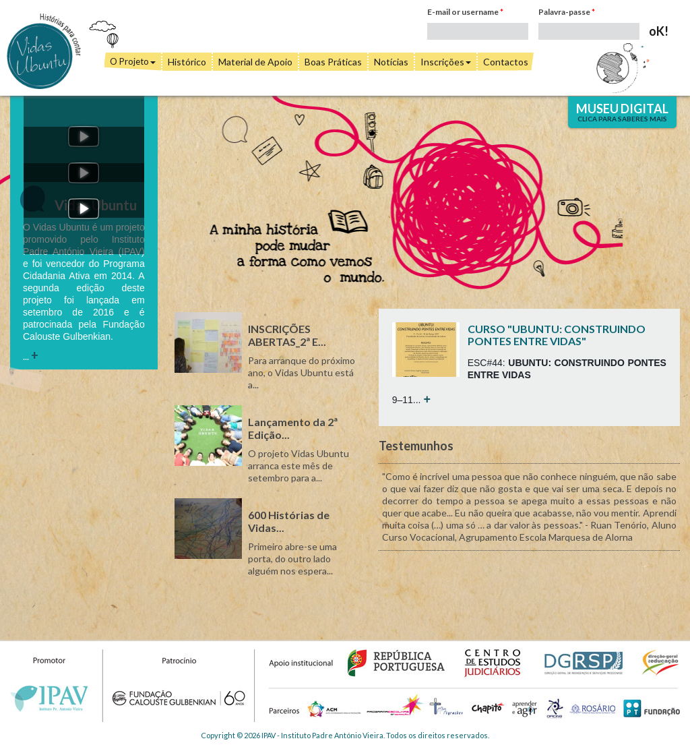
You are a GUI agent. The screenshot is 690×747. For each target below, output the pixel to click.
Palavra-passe (566, 12)
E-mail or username (465, 12)
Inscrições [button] (445, 61)
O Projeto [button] (133, 61)
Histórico (187, 61)
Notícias (391, 61)
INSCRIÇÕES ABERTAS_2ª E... (287, 335)
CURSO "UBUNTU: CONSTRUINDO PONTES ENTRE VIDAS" (557, 334)
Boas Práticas (333, 61)
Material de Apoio (255, 61)
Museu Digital (622, 112)
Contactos (505, 61)
